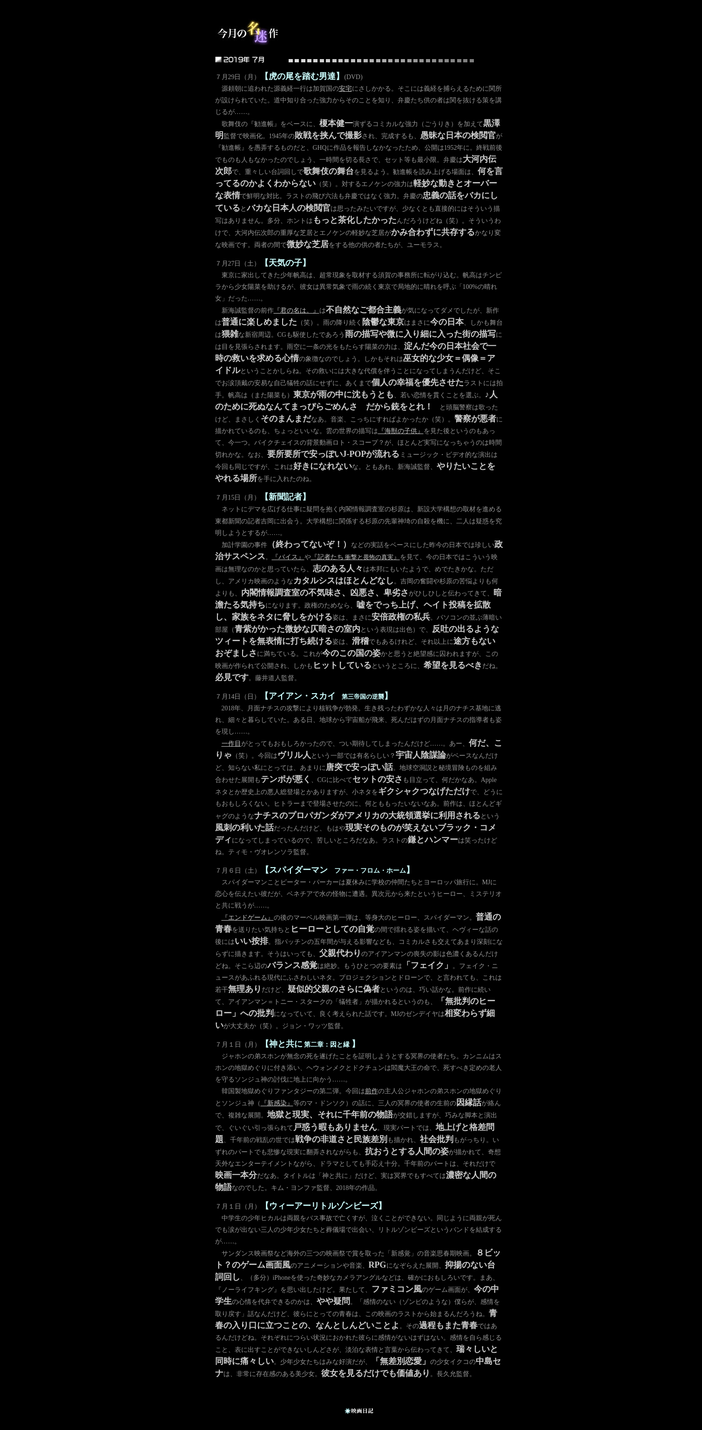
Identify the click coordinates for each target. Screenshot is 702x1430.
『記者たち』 (355, 557)
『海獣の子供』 (401, 431)
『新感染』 (277, 1103)
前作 (371, 1091)
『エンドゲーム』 (248, 917)
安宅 (345, 88)
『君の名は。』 (296, 310)
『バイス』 (288, 557)
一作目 (231, 743)
